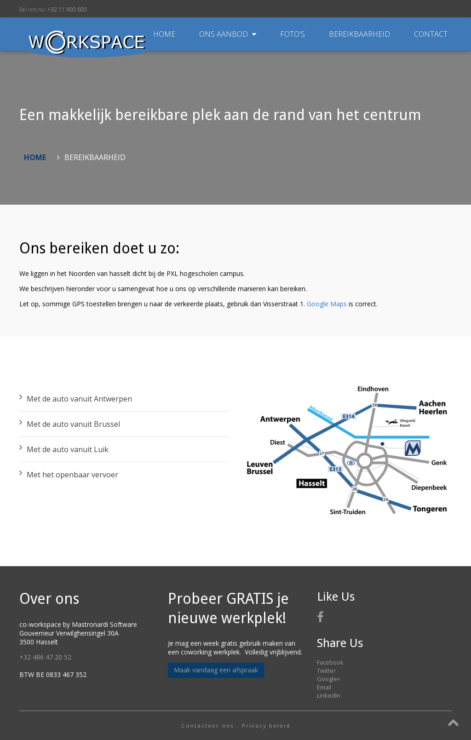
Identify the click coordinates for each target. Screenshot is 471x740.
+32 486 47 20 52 (45, 657)
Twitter (326, 670)
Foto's (293, 34)
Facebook (330, 662)
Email (324, 687)
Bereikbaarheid (360, 34)
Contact (431, 34)
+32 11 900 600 (67, 9)
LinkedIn (328, 695)
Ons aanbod (228, 34)
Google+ (328, 679)
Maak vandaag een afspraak (216, 669)
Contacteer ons (207, 725)
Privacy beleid (266, 725)
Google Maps (327, 303)
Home (164, 34)
